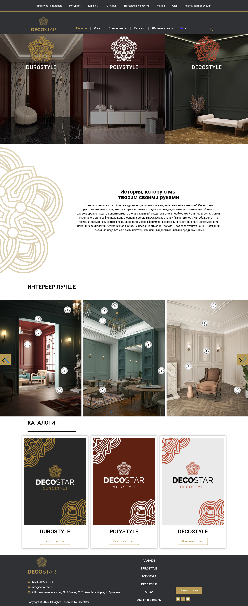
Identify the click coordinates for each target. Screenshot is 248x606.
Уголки (160, 5)
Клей (175, 5)
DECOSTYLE (207, 67)
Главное (81, 28)
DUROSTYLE (41, 67)
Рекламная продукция (197, 5)
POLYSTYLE (124, 67)
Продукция (118, 28)
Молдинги (75, 5)
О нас (97, 28)
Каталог (139, 28)
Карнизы (93, 5)
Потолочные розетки (136, 5)
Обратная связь (162, 28)
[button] (211, 29)
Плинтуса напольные (49, 5)
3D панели (111, 5)
